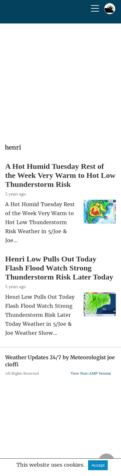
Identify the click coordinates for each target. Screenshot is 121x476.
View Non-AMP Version (90, 373)
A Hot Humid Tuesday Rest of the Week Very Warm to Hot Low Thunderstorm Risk (60, 175)
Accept (98, 465)
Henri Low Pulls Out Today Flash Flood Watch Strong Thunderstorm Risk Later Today (59, 268)
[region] (60, 81)
